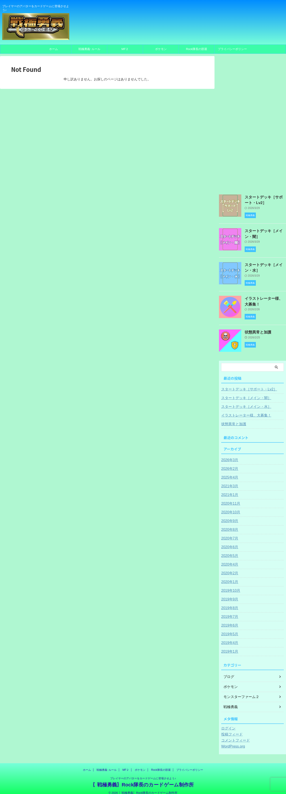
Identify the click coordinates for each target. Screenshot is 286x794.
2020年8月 (228, 524)
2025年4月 (228, 472)
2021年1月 (228, 489)
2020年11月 (229, 498)
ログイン (227, 723)
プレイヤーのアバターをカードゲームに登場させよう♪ (143, 773)
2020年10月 (229, 507)
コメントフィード (233, 735)
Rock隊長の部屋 (196, 49)
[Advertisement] (252, 123)
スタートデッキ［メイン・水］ (243, 401)
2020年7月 (228, 533)
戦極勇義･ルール (89, 49)
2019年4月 (228, 637)
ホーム (53, 49)
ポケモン (161, 49)
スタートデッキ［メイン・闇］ (243, 392)
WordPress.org (231, 741)
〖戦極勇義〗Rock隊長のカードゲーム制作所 (143, 779)
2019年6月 (228, 620)
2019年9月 (228, 594)
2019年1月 (228, 646)
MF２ (125, 49)
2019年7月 (228, 611)
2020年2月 (228, 568)
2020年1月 (228, 576)
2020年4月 (228, 559)
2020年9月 (228, 515)
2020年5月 (228, 550)
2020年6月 (228, 542)
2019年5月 (228, 629)
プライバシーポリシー (232, 49)
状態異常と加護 (256, 326)
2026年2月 (228, 463)
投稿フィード (230, 729)
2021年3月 (228, 481)
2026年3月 (228, 454)
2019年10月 (229, 585)
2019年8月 (228, 602)
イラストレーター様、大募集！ (243, 410)
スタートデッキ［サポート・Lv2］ (245, 384)
